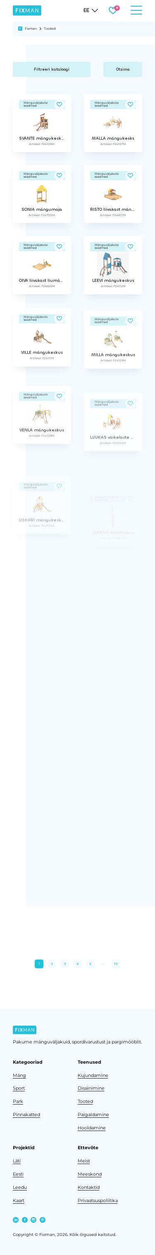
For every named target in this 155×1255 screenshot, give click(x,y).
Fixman (31, 28)
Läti (17, 1161)
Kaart (18, 1200)
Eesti (18, 1174)
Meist (84, 1161)
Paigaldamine (93, 1114)
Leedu (20, 1187)
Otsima (123, 69)
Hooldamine (92, 1128)
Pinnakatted (26, 1114)
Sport (19, 1088)
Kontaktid (89, 1187)
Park (18, 1101)
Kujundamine (93, 1075)
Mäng (19, 1075)
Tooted (85, 1101)
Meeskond (90, 1174)
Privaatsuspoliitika (98, 1200)
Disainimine (91, 1088)
